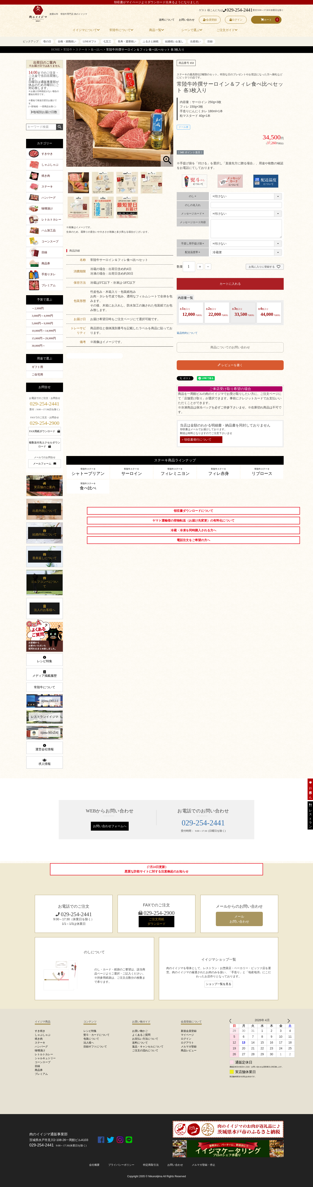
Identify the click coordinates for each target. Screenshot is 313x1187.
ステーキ (81, 49)
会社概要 (94, 1164)
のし (193, 196)
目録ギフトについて (95, 1046)
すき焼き (40, 1030)
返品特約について (187, 332)
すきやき (47, 153)
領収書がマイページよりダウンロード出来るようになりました (156, 2)
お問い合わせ (187, 19)
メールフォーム (44, 463)
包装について (91, 1038)
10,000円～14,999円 (44, 330)
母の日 (47, 41)
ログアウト (187, 1042)
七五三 (107, 41)
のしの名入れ (193, 205)
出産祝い (195, 41)
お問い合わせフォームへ (110, 826)
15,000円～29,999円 (44, 338)
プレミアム (49, 285)
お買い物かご (140, 1030)
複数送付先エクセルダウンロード (44, 444)
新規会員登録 (188, 1030)
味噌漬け (47, 208)
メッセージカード (193, 213)
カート (266, 19)
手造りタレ (49, 274)
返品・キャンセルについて (147, 1046)
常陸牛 (67, 49)
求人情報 (45, 762)
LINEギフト (90, 41)
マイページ (187, 1034)
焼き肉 (46, 175)
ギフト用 (37, 367)
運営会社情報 (45, 747)
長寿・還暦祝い (127, 41)
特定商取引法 (151, 1164)
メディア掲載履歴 (45, 673)
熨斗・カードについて (96, 1034)
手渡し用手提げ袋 (193, 243)
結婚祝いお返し (174, 41)
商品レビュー (188, 1050)
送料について (167, 19)
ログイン (236, 19)
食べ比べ (97, 49)
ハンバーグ (49, 197)
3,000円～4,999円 (42, 315)
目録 (210, 41)
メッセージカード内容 (193, 222)
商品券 (46, 263)
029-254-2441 (238, 10)
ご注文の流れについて (145, 1050)
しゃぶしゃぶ (50, 164)
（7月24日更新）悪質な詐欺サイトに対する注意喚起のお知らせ (156, 869)
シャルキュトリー (45, 1058)
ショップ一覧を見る (218, 984)
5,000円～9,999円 (42, 323)
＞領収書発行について (196, 439)
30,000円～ (38, 345)
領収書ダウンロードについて (193, 510)
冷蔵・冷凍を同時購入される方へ (193, 530)
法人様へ (88, 1042)
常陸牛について (44, 687)
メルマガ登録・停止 (203, 1164)
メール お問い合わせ (239, 919)
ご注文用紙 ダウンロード (156, 921)
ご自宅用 (37, 374)
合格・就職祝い (67, 41)
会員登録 (210, 19)
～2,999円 (38, 308)
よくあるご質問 (141, 1034)
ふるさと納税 (150, 41)
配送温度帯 (193, 252)
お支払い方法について (145, 1038)
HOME (55, 49)
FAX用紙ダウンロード (44, 431)
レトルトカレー (51, 219)
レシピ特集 (45, 659)
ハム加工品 (49, 230)
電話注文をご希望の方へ (193, 540)
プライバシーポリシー (121, 1164)
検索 (59, 127)
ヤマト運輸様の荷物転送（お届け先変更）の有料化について (193, 520)
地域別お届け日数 (44, 112)
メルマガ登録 (188, 1046)
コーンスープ (50, 241)
